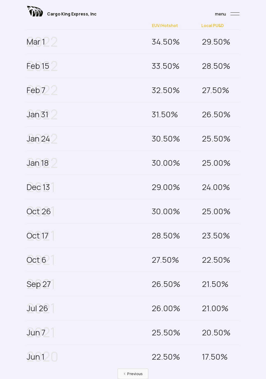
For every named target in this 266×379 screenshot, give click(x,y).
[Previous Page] (133, 374)
